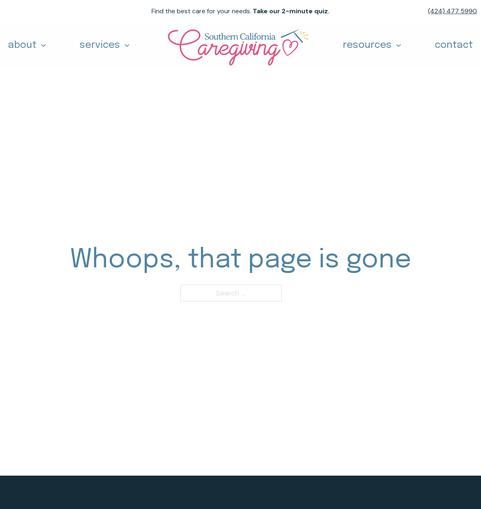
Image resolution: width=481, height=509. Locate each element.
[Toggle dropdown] (43, 45)
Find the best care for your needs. (240, 11)
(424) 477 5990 (452, 11)
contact (454, 45)
